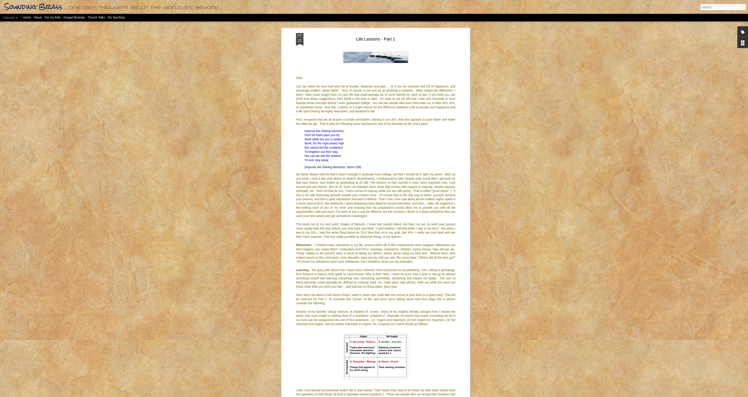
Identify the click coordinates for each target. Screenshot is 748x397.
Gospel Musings (74, 17)
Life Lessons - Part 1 (375, 38)
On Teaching (116, 17)
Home (27, 17)
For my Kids (53, 17)
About (38, 17)
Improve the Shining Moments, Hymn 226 (333, 166)
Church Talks (96, 17)
